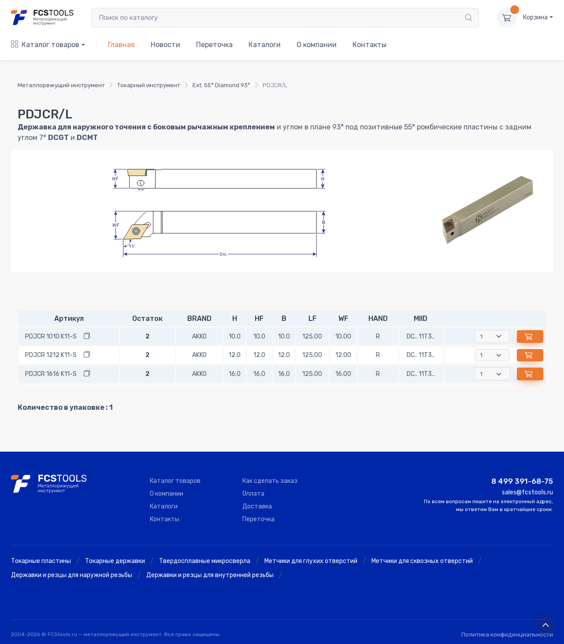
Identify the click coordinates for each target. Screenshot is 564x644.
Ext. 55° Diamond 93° (221, 85)
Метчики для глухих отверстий (310, 561)
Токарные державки (115, 561)
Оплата (253, 493)
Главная (121, 44)
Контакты (369, 44)
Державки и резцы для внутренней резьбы (210, 575)
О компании (317, 44)
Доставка (257, 506)
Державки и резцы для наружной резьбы (71, 575)
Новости (165, 44)
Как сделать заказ (269, 481)
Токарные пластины (41, 561)
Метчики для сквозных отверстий (422, 561)
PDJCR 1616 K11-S (51, 374)
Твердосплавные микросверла (204, 561)
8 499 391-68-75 (522, 481)
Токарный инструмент (148, 85)
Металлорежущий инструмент (61, 85)
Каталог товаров (45, 44)
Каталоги (265, 44)
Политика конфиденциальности (507, 634)
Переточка (214, 44)
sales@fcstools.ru (527, 492)
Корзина (535, 17)
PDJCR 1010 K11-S (51, 336)
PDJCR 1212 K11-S (51, 355)
